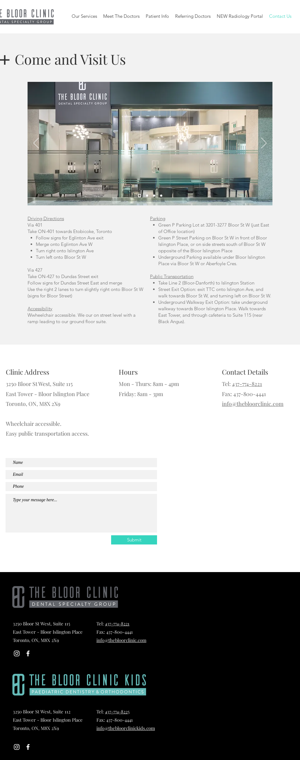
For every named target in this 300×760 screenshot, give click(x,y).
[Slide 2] (154, 196)
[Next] (264, 143)
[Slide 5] (147, 196)
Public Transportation (171, 276)
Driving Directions (46, 218)
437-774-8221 (247, 384)
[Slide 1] (139, 195)
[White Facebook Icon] (28, 653)
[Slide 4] (161, 196)
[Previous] (36, 143)
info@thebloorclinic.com (252, 403)
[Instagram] (17, 653)
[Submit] (134, 539)
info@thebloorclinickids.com (125, 728)
